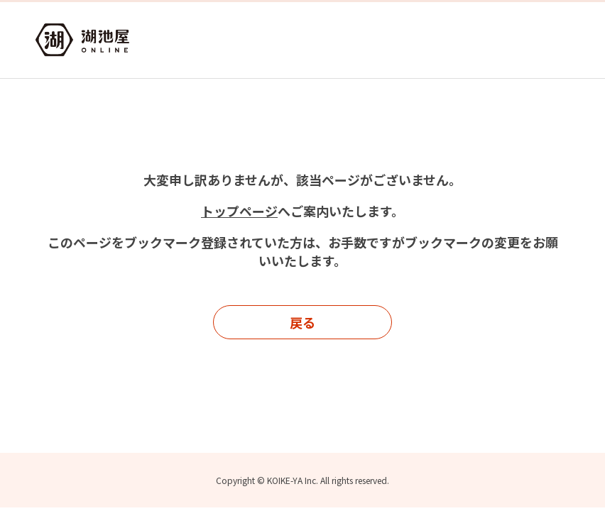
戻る (302, 322)
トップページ (239, 211)
